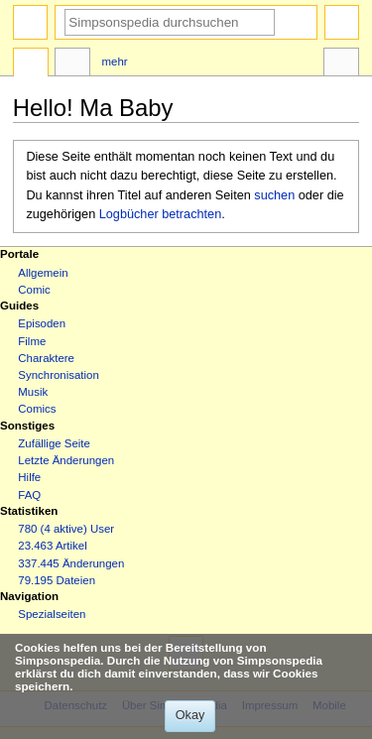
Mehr (115, 61)
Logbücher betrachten (160, 214)
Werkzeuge (341, 64)
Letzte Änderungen (66, 460)
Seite (31, 64)
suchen (274, 195)
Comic (34, 290)
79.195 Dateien (56, 580)
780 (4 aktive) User (66, 529)
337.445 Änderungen (71, 563)
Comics (37, 409)
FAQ (29, 495)
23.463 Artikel (52, 546)
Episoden (41, 323)
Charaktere (46, 358)
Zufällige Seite (54, 443)
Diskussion (72, 64)
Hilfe (29, 477)
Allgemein (42, 273)
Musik (33, 392)
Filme (32, 341)
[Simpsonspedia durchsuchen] (169, 22)
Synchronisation (58, 375)
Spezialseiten (51, 614)
